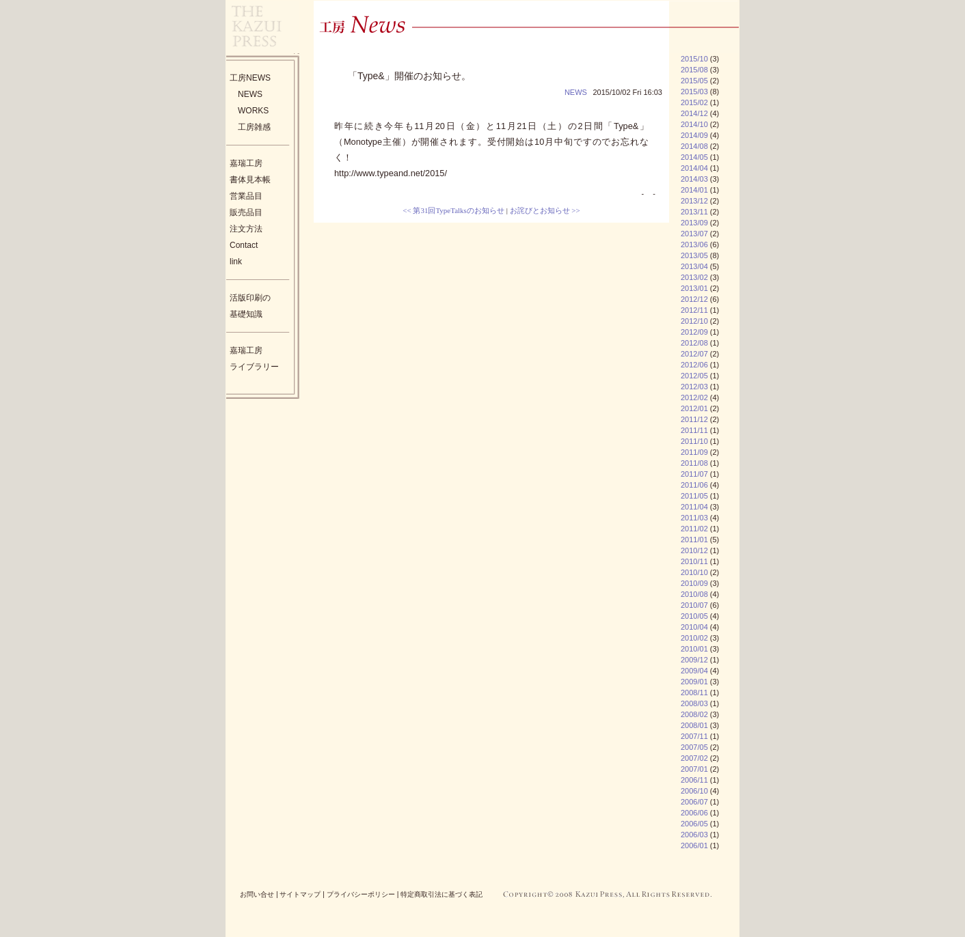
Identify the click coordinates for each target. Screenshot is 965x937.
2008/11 (694, 692)
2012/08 (694, 343)
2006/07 (694, 802)
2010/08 (694, 594)
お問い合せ (257, 894)
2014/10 (694, 124)
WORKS (253, 110)
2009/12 (694, 660)
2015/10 (694, 59)
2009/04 (694, 671)
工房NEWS (250, 78)
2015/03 (694, 91)
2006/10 (694, 791)
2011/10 (694, 441)
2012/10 (694, 321)
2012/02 (694, 397)
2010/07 (694, 605)
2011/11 (694, 430)
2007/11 (694, 736)
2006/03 (694, 834)
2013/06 (694, 244)
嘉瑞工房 (246, 163)
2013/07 (694, 233)
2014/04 (694, 168)
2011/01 (694, 539)
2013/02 (694, 277)
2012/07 (694, 354)
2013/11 (694, 212)
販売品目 (246, 212)
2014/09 (694, 135)
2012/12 (694, 299)
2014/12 (694, 113)
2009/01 (694, 681)
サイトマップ (300, 894)
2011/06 (694, 485)
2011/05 (694, 496)
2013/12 (694, 201)
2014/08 (694, 146)
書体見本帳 (250, 179)
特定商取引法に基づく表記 (441, 894)
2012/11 (694, 310)
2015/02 (694, 102)
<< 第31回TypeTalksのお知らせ (453, 210)
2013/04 (694, 266)
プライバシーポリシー (361, 894)
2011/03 (694, 518)
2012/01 (694, 408)
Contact (244, 245)
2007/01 (694, 769)
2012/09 (694, 332)
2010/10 (694, 572)
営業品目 (246, 196)
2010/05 (694, 616)
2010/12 (694, 550)
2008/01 (694, 725)
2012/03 (694, 386)
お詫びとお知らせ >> (545, 210)
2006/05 (694, 824)
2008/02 (694, 714)
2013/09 (694, 223)
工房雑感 (254, 127)
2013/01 (694, 288)
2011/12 (694, 419)
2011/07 (694, 474)
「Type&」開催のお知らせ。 (409, 75)
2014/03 (694, 179)
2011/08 (694, 463)
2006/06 (694, 813)
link (236, 261)
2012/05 (694, 376)
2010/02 (694, 638)
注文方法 (246, 229)
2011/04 (694, 507)
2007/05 (694, 747)
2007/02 (694, 758)
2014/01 (694, 190)
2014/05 (694, 157)
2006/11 (694, 780)
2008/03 (694, 703)
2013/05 (694, 255)
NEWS (250, 94)
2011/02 (694, 529)
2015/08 (694, 70)
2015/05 (694, 80)
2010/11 (694, 561)
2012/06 (694, 365)
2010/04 (694, 627)
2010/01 (694, 649)
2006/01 (694, 845)
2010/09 (694, 583)
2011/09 (694, 452)
